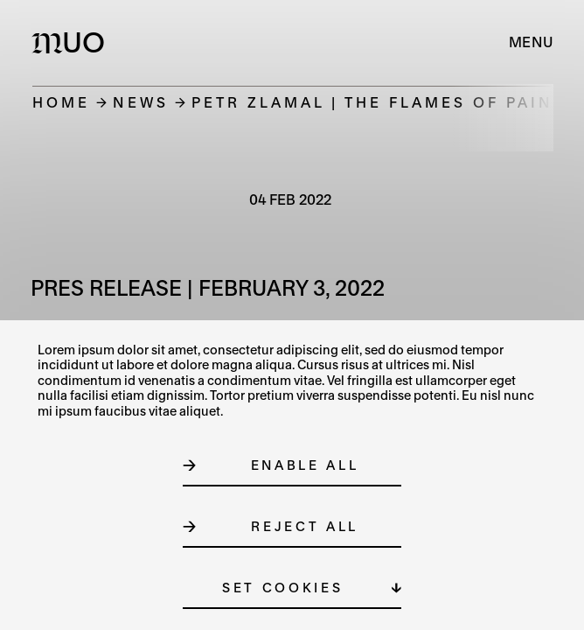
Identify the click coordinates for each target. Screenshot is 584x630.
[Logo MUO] (72, 42)
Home (61, 102)
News (141, 102)
